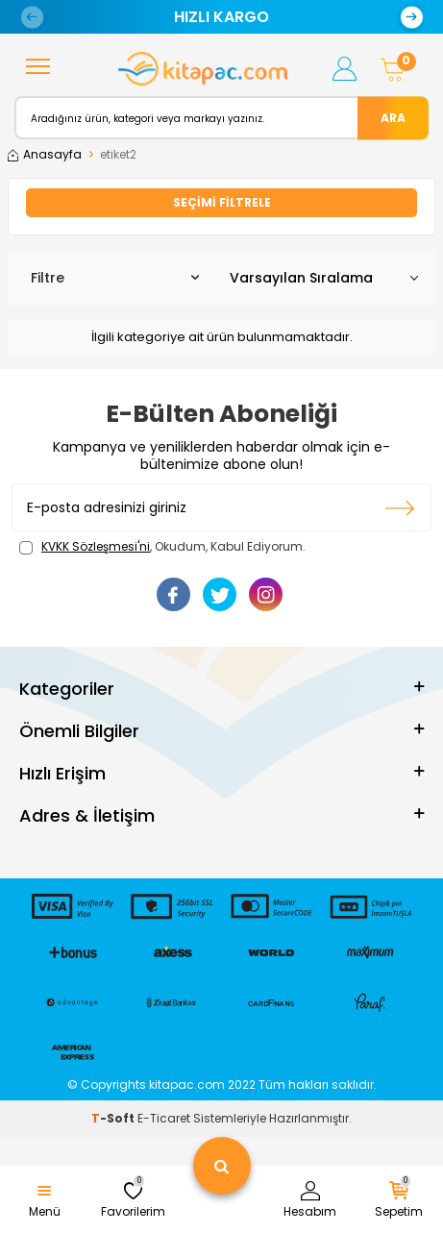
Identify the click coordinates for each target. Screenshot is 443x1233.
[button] (32, 17)
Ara (393, 117)
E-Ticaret (163, 1118)
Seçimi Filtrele (222, 202)
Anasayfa (45, 154)
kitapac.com (187, 1084)
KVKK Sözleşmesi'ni (95, 546)
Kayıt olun (400, 507)
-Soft (114, 1118)
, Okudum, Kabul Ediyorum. (162, 547)
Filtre (115, 277)
